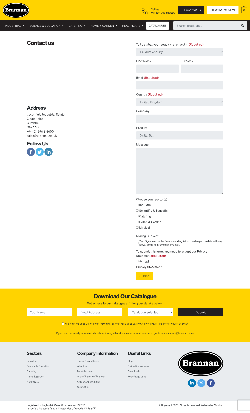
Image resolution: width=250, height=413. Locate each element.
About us (82, 366)
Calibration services (138, 366)
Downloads (134, 371)
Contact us (191, 9)
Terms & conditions (88, 361)
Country (149, 94)
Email (147, 77)
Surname (187, 61)
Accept (144, 261)
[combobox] (210, 25)
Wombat (218, 405)
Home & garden (104, 25)
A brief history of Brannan (91, 376)
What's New (223, 10)
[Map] (74, 74)
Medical (144, 227)
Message (142, 144)
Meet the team (85, 371)
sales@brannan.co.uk (42, 135)
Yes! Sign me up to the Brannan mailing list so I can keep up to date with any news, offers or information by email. (180, 243)
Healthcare (133, 25)
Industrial (15, 25)
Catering (77, 25)
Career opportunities (88, 381)
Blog (130, 361)
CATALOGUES (158, 25)
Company (142, 111)
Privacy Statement (149, 267)
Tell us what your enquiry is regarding (170, 44)
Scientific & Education (154, 210)
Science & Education (47, 25)
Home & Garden (150, 221)
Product (141, 127)
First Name (143, 61)
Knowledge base (137, 376)
